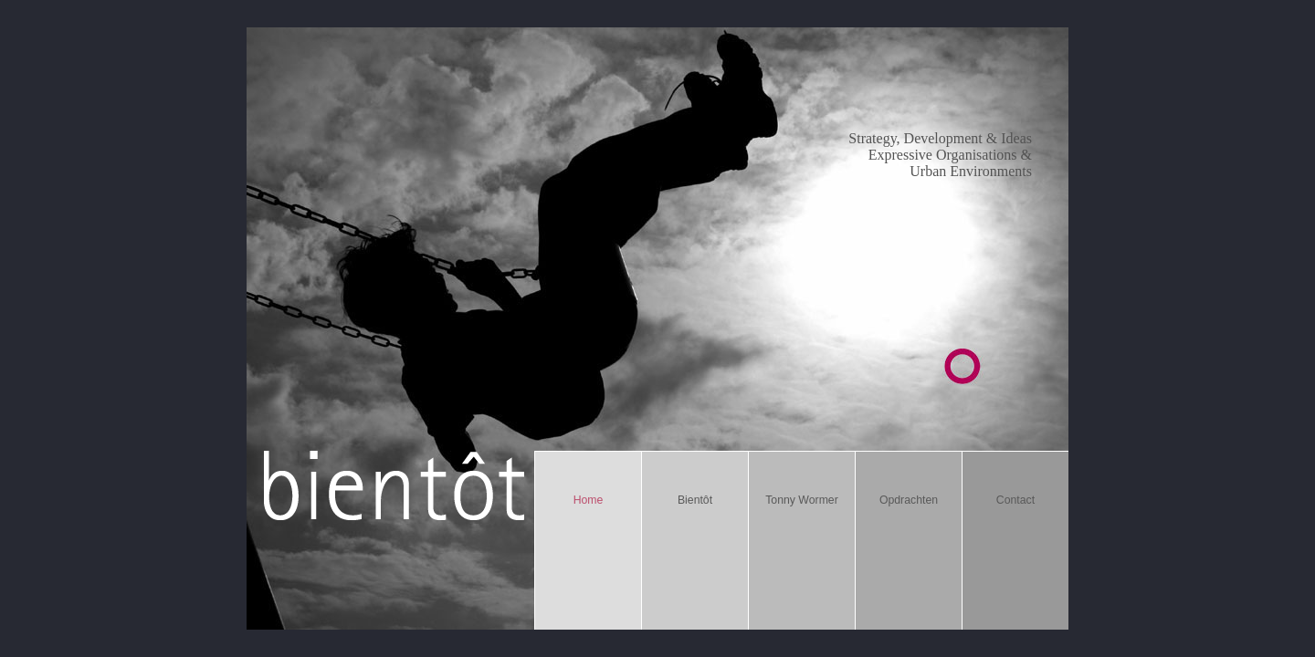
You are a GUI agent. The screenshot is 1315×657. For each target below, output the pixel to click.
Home (588, 500)
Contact (1015, 500)
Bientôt (695, 500)
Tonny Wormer (801, 500)
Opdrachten (908, 500)
